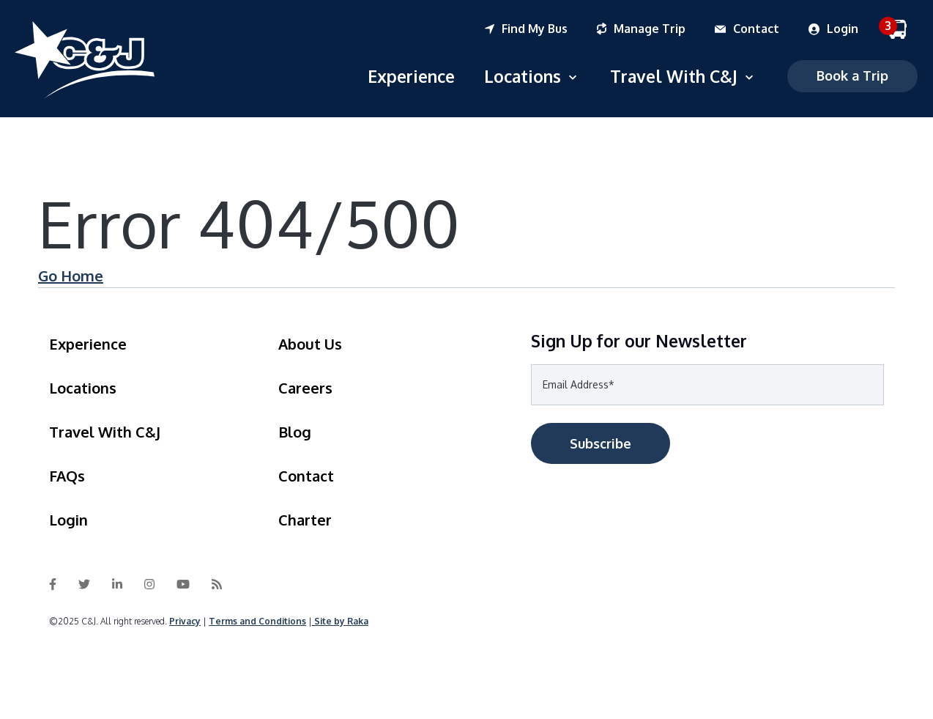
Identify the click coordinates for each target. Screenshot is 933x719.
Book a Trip (852, 75)
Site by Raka (341, 621)
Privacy (185, 621)
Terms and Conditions (257, 621)
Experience (411, 75)
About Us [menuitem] (310, 343)
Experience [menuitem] (88, 343)
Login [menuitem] (68, 519)
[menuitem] (541, 29)
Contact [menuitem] (306, 475)
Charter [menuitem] (305, 519)
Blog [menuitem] (294, 431)
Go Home (70, 275)
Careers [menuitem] (305, 387)
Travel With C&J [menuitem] (104, 431)
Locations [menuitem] (82, 387)
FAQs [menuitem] (67, 475)
